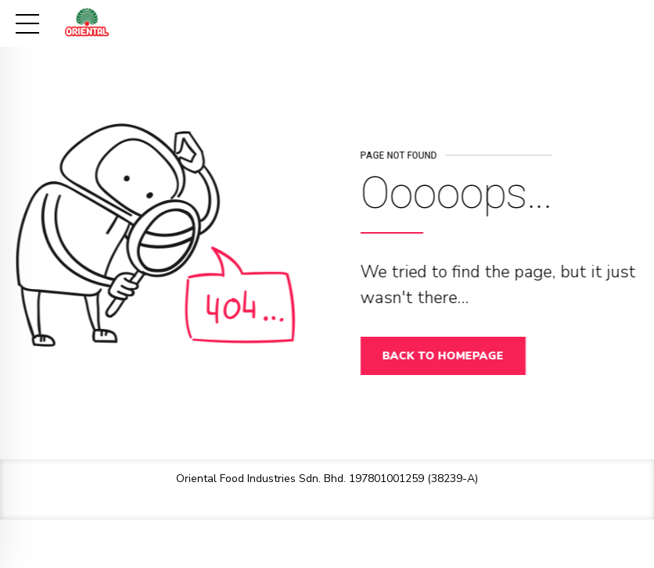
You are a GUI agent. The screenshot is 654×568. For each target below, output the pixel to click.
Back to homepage (447, 355)
